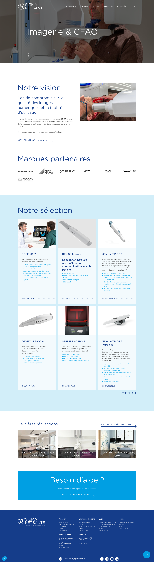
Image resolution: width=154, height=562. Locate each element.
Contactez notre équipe (74, 494)
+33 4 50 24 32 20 (64, 530)
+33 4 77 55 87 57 (64, 547)
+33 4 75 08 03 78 (84, 544)
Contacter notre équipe (32, 140)
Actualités (121, 6)
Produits (84, 6)
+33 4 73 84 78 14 (83, 530)
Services (95, 6)
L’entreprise (71, 6)
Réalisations (108, 6)
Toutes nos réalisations (116, 424)
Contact (133, 6)
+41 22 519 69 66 (123, 528)
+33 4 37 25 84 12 (103, 530)
